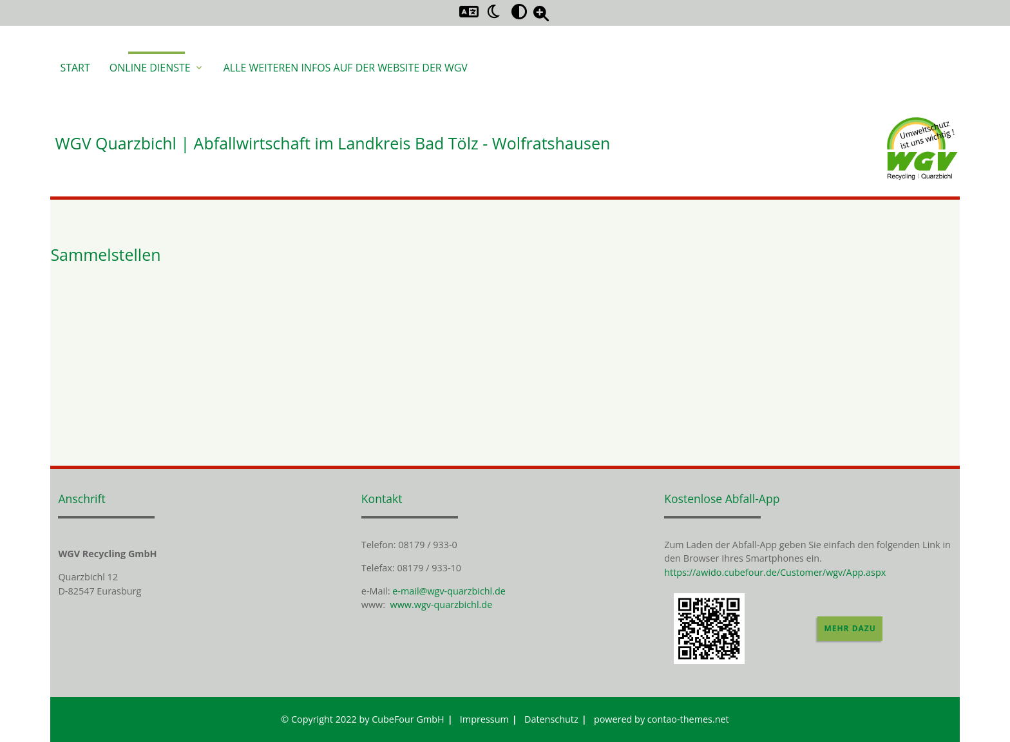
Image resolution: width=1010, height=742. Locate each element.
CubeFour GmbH (408, 719)
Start (75, 68)
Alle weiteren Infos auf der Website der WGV (346, 68)
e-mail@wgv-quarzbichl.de (449, 591)
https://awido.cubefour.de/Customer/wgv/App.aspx (775, 572)
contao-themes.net (688, 719)
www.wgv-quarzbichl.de (441, 604)
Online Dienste (157, 68)
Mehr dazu (849, 628)
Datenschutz (551, 719)
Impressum (484, 719)
